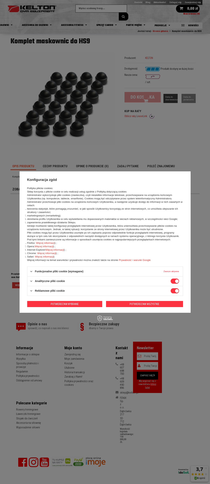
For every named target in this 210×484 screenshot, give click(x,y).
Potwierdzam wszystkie (144, 303)
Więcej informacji (45, 242)
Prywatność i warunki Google (135, 259)
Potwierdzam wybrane (65, 303)
